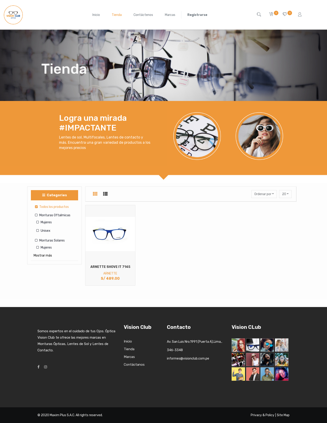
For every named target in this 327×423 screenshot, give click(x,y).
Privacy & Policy (262, 415)
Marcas (129, 357)
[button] (264, 194)
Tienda (129, 349)
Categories (54, 195)
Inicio (128, 341)
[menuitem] (96, 15)
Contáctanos (134, 365)
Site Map (283, 415)
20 (284, 194)
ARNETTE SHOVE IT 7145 (110, 267)
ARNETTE (110, 273)
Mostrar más (43, 255)
